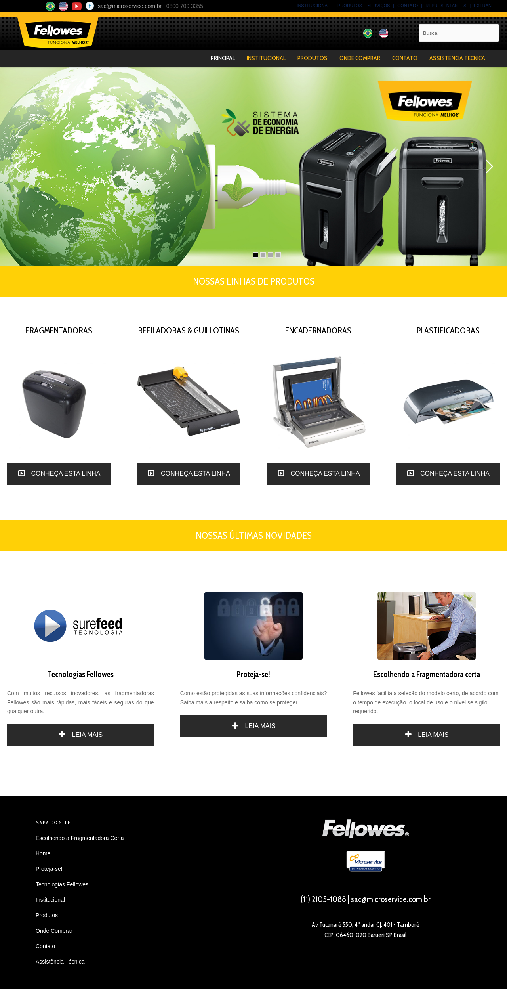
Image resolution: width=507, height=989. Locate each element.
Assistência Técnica (457, 58)
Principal (223, 58)
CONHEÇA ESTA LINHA (58, 473)
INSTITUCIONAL (313, 5)
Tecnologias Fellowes (62, 884)
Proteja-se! (49, 869)
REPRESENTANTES (445, 5)
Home (43, 853)
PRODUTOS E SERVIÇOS (363, 5)
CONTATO (407, 5)
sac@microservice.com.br (130, 6)
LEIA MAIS (80, 734)
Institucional (266, 58)
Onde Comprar (359, 58)
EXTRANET (485, 5)
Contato (404, 58)
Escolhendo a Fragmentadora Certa (80, 838)
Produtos (312, 58)
